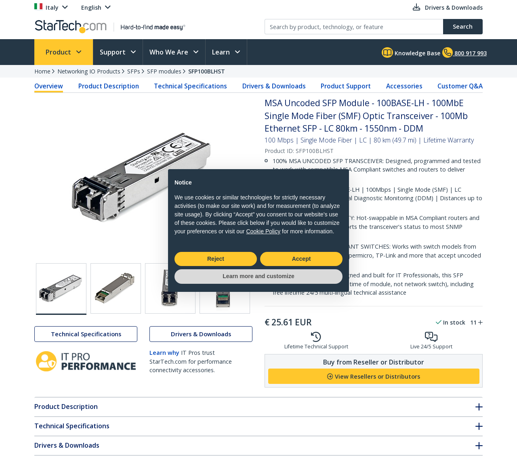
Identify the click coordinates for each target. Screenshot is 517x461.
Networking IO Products (88, 71)
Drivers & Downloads (274, 86)
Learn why (164, 352)
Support (113, 52)
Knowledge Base (411, 52)
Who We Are (169, 52)
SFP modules (164, 71)
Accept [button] (301, 259)
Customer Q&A (460, 86)
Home (42, 71)
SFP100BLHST (206, 71)
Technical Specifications (190, 86)
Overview (48, 86)
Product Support (346, 86)
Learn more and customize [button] (258, 276)
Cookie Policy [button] (263, 231)
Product (59, 52)
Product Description (108, 86)
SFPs (133, 71)
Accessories (404, 86)
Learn (221, 52)
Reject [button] (215, 259)
